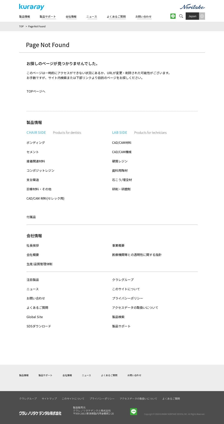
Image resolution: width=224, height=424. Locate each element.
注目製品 (33, 279)
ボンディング (36, 142)
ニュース (33, 289)
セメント (33, 151)
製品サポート (121, 326)
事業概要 (118, 245)
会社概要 (33, 254)
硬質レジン (120, 161)
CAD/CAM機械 (121, 151)
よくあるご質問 (37, 307)
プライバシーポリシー (127, 298)
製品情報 (23, 375)
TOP (21, 26)
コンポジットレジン (40, 170)
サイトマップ (49, 398)
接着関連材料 (36, 161)
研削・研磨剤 (121, 189)
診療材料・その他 (39, 189)
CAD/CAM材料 (121, 142)
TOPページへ (36, 91)
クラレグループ (123, 279)
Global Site (35, 316)
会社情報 (67, 375)
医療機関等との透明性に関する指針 (137, 254)
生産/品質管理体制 (39, 264)
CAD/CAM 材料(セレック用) (45, 198)
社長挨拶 (33, 245)
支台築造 (33, 179)
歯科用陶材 (120, 170)
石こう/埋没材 (122, 179)
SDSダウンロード (39, 326)
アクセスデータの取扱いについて (135, 307)
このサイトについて (126, 289)
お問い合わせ (36, 298)
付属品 (31, 217)
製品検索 (118, 316)
